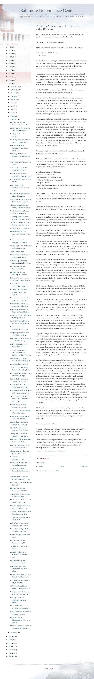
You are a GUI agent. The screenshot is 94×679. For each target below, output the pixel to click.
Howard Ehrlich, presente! (19, 364)
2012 (10, 643)
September (14, 96)
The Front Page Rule (17, 251)
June (12, 106)
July (12, 103)
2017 (10, 77)
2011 (10, 646)
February (14, 119)
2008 (10, 656)
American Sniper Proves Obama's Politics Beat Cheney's (18, 568)
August (13, 99)
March (13, 116)
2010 (10, 650)
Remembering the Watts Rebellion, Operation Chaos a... (20, 234)
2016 (10, 80)
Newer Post (39, 466)
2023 (10, 57)
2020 (10, 67)
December (14, 86)
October (13, 93)
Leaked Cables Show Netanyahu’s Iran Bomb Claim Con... (19, 147)
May (12, 109)
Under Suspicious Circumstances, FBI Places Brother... (20, 619)
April (13, 113)
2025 (10, 50)
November (14, 89)
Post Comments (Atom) (52, 471)
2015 (10, 83)
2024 (10, 54)
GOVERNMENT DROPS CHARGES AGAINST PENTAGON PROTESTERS (20, 352)
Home (62, 466)
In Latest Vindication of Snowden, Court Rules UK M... (20, 554)
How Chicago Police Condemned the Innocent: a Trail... (20, 187)
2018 (10, 73)
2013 (10, 640)
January (13, 632)
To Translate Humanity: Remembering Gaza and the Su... (20, 470)
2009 (10, 653)
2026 (10, 47)
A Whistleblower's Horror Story (20, 228)
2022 (10, 60)
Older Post (84, 466)
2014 (10, 636)
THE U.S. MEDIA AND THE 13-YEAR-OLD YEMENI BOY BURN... (20, 398)
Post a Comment (40, 462)
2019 (10, 70)
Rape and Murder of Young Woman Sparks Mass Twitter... (19, 292)
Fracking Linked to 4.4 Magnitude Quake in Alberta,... (18, 600)
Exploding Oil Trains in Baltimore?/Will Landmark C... (20, 156)
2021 (10, 63)
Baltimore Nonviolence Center (47, 10)
